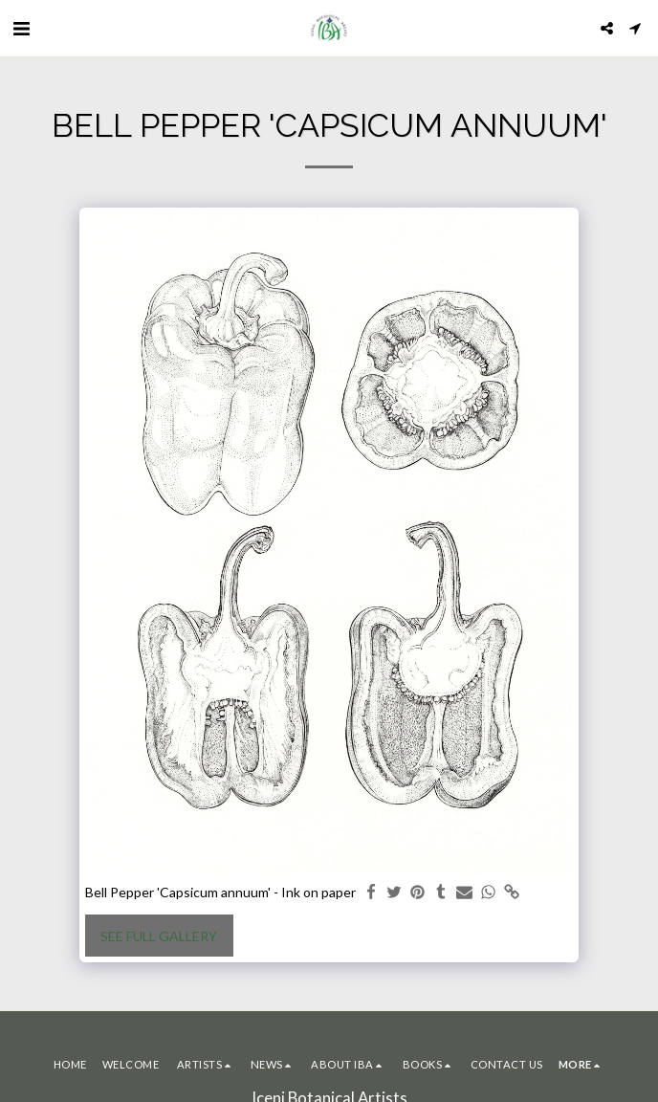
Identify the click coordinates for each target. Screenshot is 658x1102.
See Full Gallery (158, 936)
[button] (21, 28)
